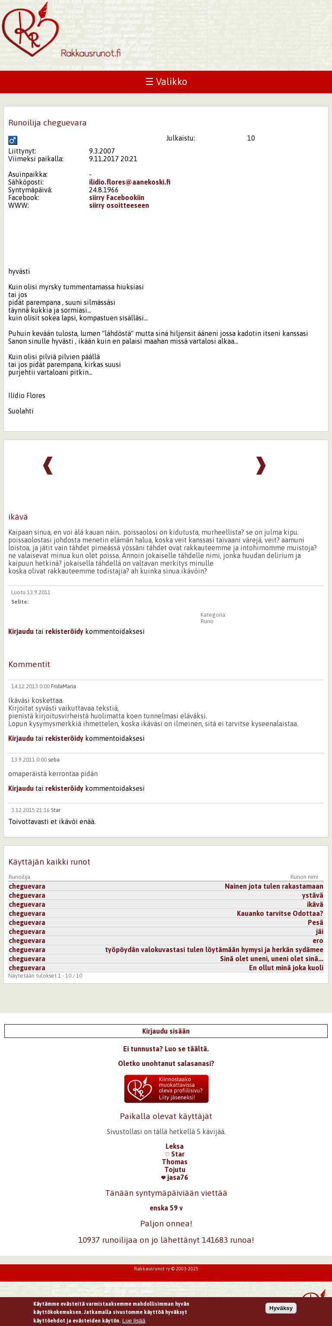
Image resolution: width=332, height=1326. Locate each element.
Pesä (315, 922)
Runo (207, 621)
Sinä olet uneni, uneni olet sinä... (271, 958)
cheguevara (27, 886)
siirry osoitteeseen (119, 205)
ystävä (312, 895)
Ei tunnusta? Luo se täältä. (166, 1049)
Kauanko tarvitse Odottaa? (280, 913)
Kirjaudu (21, 631)
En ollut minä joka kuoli (286, 968)
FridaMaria (63, 686)
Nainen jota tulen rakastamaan (274, 886)
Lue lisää (133, 1322)
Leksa (175, 1146)
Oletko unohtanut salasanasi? (166, 1063)
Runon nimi (304, 877)
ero (318, 940)
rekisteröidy (64, 631)
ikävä (315, 904)
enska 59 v (166, 1208)
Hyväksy (281, 1310)
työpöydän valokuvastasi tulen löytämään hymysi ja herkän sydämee (214, 949)
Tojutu (174, 1169)
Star (56, 810)
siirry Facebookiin (116, 197)
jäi (319, 931)
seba (54, 759)
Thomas (175, 1162)
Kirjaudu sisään (166, 1031)
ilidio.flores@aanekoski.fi (129, 182)
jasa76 (174, 1177)
